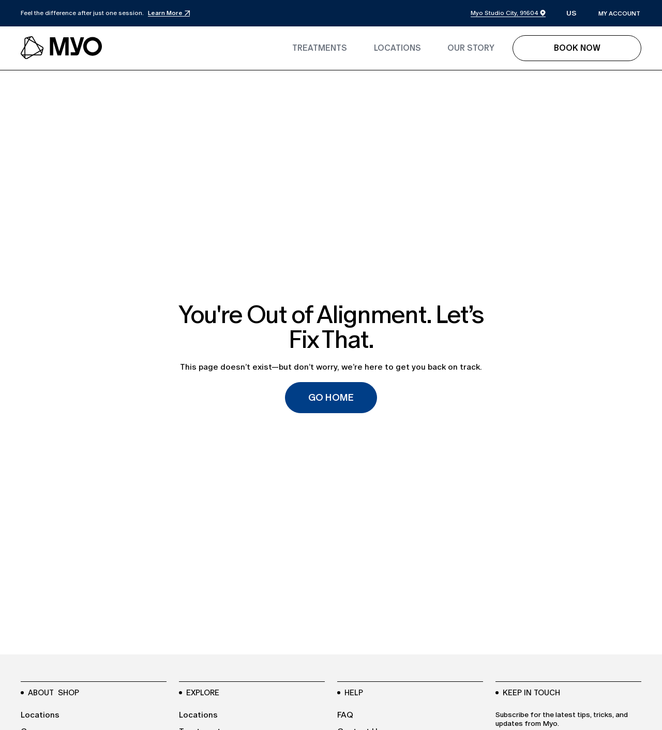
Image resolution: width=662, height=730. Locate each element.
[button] (571, 13)
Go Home (331, 397)
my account (619, 13)
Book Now (577, 48)
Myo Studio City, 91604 (504, 13)
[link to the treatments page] (319, 48)
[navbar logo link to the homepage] (62, 48)
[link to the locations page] (397, 48)
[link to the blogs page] (471, 48)
